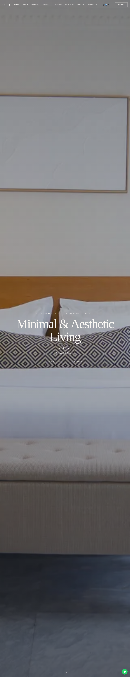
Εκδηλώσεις (69, 5)
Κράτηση (121, 5)
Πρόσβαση (80, 5)
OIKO (6, 4)
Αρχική (16, 5)
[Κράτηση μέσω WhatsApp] (125, 672)
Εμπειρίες (58, 5)
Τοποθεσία (35, 5)
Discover (47, 5)
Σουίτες (25, 5)
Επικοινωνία (92, 5)
